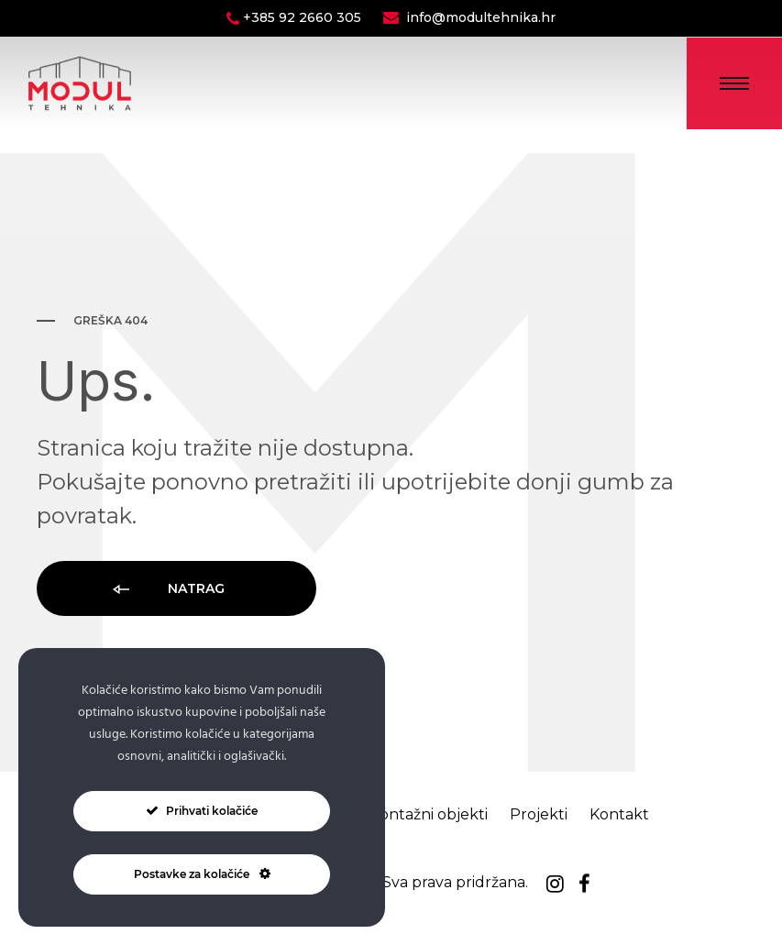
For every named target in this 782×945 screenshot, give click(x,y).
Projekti (538, 814)
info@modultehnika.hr (481, 17)
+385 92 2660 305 (304, 17)
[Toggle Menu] (734, 83)
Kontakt (619, 814)
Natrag (167, 589)
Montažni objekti (427, 814)
